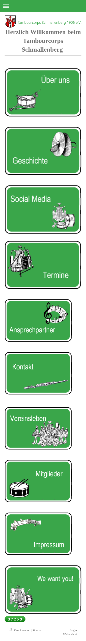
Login (73, 630)
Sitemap (37, 630)
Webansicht (70, 634)
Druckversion (20, 630)
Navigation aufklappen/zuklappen (43, 6)
